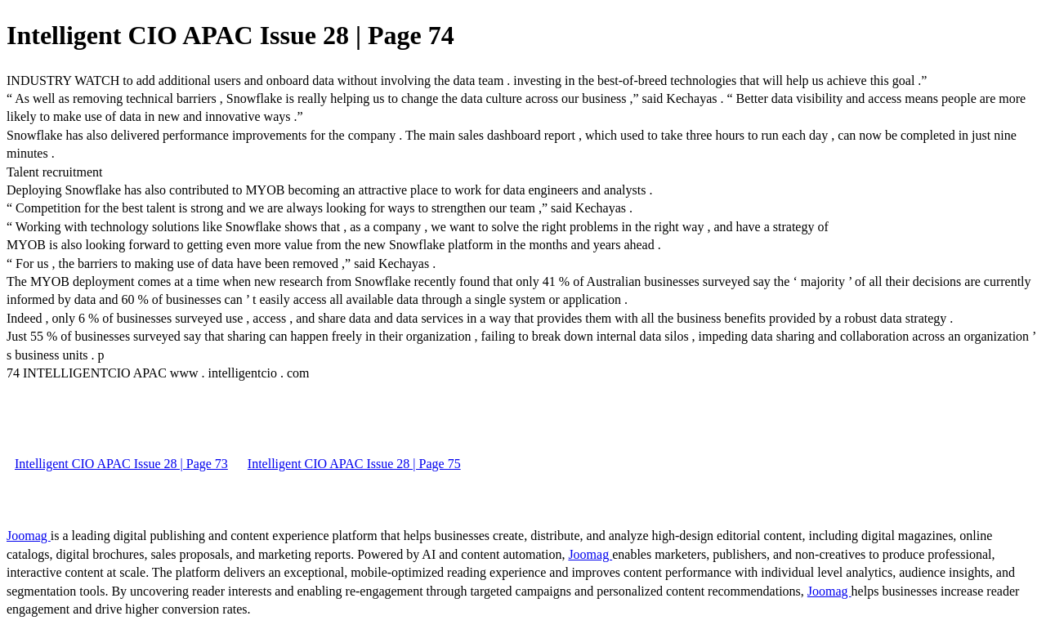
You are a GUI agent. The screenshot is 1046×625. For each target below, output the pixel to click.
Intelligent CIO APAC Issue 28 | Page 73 (121, 464)
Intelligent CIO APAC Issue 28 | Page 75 (354, 464)
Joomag (29, 535)
